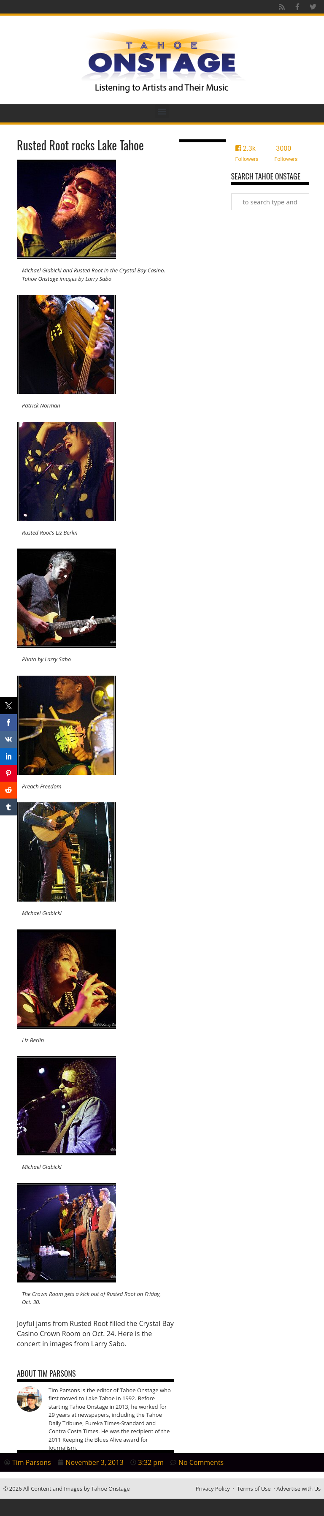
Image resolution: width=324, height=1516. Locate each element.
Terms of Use (254, 1488)
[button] (162, 111)
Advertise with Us (298, 1488)
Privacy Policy (213, 1488)
